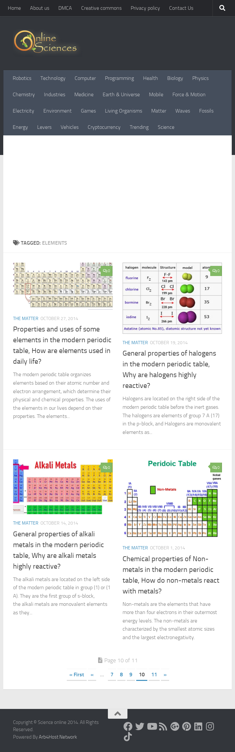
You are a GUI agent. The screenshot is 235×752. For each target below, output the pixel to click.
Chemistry (24, 94)
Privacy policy (145, 8)
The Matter (25, 318)
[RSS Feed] (163, 726)
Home (14, 8)
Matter (158, 111)
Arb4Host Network (58, 737)
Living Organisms (123, 111)
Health (150, 78)
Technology (53, 78)
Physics (200, 78)
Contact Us (181, 8)
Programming (119, 78)
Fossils (206, 111)
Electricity (23, 111)
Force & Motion (189, 94)
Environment (57, 111)
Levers (44, 127)
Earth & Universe (121, 94)
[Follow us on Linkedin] (198, 726)
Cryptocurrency (104, 127)
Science (166, 127)
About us (39, 8)
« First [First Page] (76, 674)
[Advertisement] (117, 184)
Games (88, 111)
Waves (182, 111)
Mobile (156, 94)
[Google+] (175, 726)
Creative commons (101, 8)
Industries (54, 94)
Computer (85, 78)
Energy (20, 127)
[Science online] (128, 726)
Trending (139, 127)
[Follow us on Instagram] (210, 726)
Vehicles (70, 127)
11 (154, 674)
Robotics (22, 78)
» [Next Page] (165, 674)
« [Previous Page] (92, 674)
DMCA (65, 8)
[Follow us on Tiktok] (128, 736)
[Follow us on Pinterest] (186, 726)
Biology (175, 78)
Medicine (84, 94)
